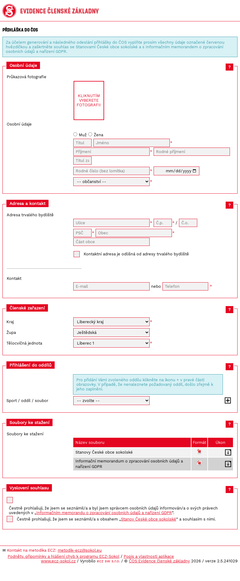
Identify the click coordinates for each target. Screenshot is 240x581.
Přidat (228, 400)
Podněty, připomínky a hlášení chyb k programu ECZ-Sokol (63, 556)
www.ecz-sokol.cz (58, 561)
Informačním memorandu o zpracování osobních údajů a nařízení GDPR (104, 512)
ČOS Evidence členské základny (159, 561)
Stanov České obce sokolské (148, 519)
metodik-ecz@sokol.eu (80, 550)
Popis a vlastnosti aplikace (149, 556)
